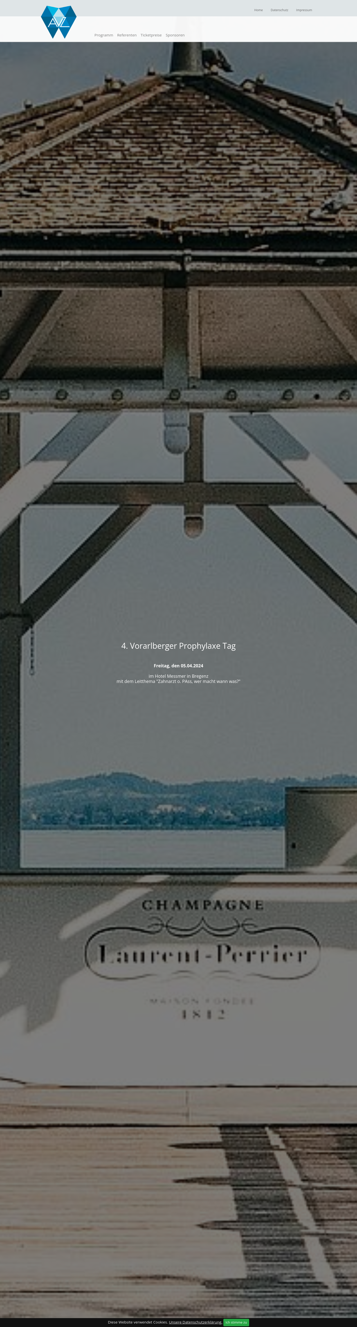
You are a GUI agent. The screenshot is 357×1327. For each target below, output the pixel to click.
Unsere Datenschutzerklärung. (195, 1322)
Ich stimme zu (236, 1322)
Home (258, 10)
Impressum (304, 10)
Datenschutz (279, 10)
